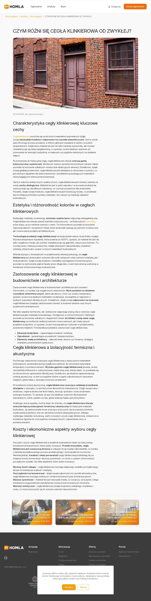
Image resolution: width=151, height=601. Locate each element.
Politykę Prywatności (89, 578)
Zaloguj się (114, 6)
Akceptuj (69, 587)
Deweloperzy (125, 556)
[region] (75, 16)
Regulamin (63, 556)
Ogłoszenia (36, 6)
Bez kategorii (36, 16)
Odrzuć (83, 587)
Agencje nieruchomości (129, 552)
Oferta (61, 564)
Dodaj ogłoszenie (135, 6)
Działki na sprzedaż (97, 560)
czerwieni (90, 221)
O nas (61, 552)
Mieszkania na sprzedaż (99, 556)
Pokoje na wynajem (97, 564)
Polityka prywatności (68, 560)
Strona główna (11, 16)
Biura (63, 6)
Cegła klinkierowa (21, 136)
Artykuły (51, 6)
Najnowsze (33, 552)
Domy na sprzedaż (97, 552)
